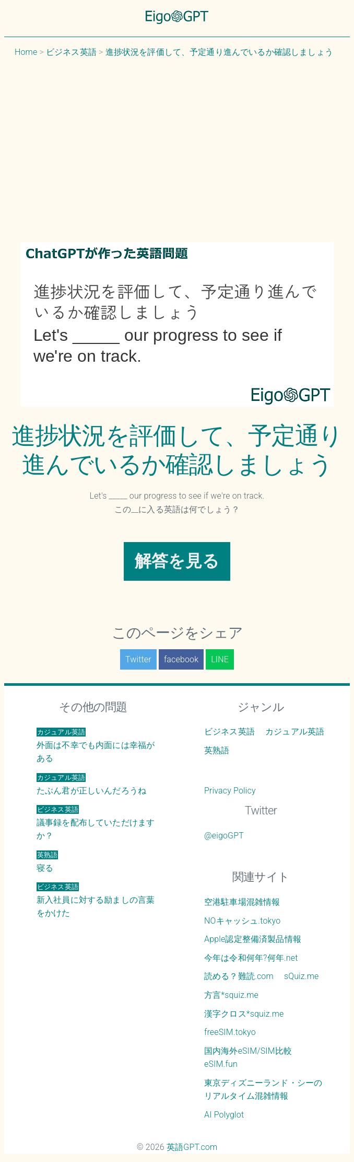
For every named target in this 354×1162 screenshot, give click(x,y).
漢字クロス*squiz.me (244, 1014)
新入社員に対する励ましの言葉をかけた (96, 900)
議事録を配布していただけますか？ (96, 823)
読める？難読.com (239, 976)
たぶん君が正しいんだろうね (91, 784)
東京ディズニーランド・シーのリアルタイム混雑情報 (263, 1089)
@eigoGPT (224, 836)
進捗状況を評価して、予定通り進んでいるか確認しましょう (177, 449)
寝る (47, 861)
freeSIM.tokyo (230, 1032)
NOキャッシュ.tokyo (242, 921)
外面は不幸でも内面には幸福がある (96, 745)
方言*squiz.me (231, 995)
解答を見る (177, 561)
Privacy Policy (230, 791)
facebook (181, 659)
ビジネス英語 (229, 732)
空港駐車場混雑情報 (242, 902)
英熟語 (216, 750)
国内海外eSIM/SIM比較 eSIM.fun (248, 1057)
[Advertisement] (177, 150)
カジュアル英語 (294, 732)
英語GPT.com (192, 1147)
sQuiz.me (301, 976)
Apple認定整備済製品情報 (252, 939)
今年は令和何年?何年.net (251, 958)
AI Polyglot (224, 1115)
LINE (220, 659)
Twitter (138, 659)
